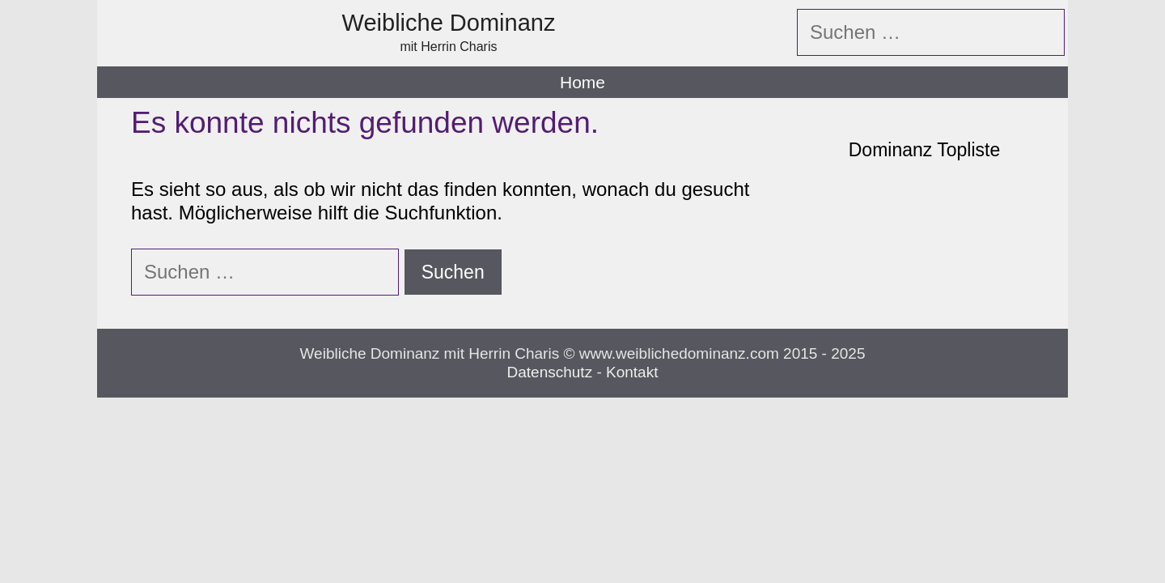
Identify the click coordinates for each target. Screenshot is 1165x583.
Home (582, 82)
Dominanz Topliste (925, 149)
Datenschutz (550, 372)
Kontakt (632, 372)
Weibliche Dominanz (449, 23)
